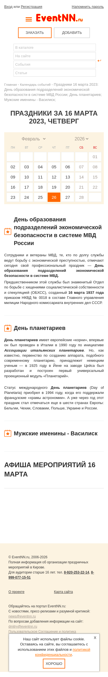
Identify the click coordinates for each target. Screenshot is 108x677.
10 (26, 177)
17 (26, 187)
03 (26, 166)
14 (81, 177)
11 (40, 177)
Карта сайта (63, 592)
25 (40, 197)
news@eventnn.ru (22, 616)
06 (67, 166)
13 (67, 177)
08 (95, 166)
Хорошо (54, 663)
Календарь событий (35, 84)
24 (26, 197)
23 (12, 197)
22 (95, 187)
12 (54, 177)
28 (81, 197)
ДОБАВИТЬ (72, 32)
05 (54, 166)
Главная (10, 84)
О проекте (16, 592)
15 (95, 177)
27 (67, 197)
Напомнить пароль (88, 7)
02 (12, 166)
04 (40, 166)
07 (81, 166)
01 (95, 156)
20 (67, 187)
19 (54, 187)
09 (12, 177)
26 (54, 197)
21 (81, 187)
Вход (8, 7)
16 (12, 187)
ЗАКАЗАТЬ (35, 32)
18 (40, 187)
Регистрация (31, 7)
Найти (9, 61)
